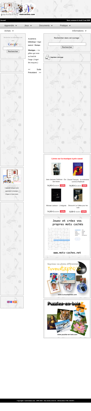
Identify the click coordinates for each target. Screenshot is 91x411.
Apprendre (9, 25)
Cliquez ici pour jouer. (11, 194)
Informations (78, 31)
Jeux (26, 25)
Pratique (64, 25)
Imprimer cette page (56, 57)
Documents (44, 25)
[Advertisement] (46, 9)
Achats (7, 31)
